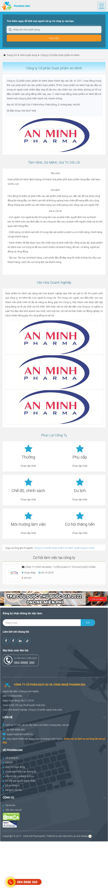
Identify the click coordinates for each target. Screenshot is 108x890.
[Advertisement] (54, 865)
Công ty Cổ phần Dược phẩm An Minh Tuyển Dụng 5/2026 (64, 548)
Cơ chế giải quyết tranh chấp (19, 780)
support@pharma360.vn (20, 734)
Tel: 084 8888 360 (15, 729)
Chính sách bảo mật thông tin (19, 771)
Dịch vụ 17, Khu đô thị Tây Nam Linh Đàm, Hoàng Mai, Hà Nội (37, 725)
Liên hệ (8, 762)
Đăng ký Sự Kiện (12, 790)
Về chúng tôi (10, 757)
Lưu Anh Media (80, 836)
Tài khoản (9, 805)
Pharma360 (39, 836)
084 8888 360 (24, 662)
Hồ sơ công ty (11, 785)
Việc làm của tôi (12, 810)
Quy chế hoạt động (14, 767)
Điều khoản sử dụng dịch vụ (18, 776)
